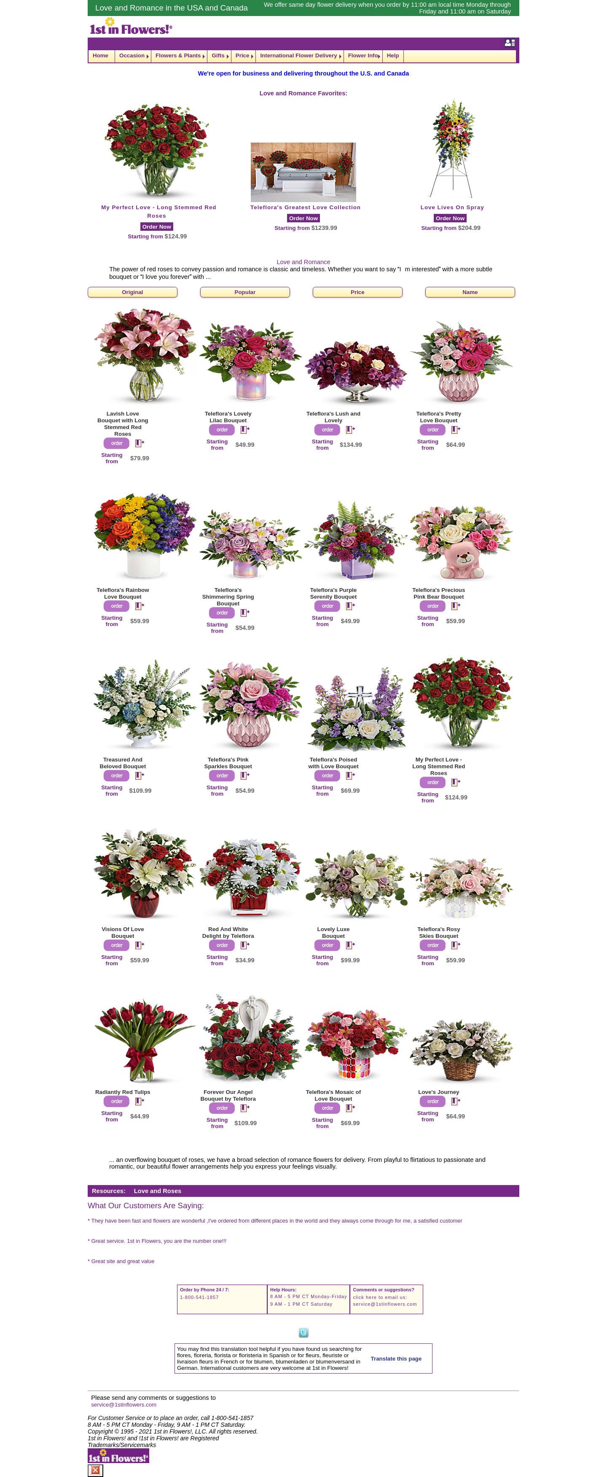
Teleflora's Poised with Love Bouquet (333, 763)
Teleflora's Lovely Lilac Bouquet (228, 417)
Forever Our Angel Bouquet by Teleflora (228, 1095)
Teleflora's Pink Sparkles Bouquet (228, 763)
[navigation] (303, 56)
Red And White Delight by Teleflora (228, 932)
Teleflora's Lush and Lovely (333, 417)
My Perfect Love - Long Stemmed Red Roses (438, 766)
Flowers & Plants (178, 55)
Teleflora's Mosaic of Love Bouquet (333, 1095)
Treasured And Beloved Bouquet (123, 763)
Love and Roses (157, 1191)
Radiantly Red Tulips (122, 1092)
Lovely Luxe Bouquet (333, 932)
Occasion (132, 55)
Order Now (156, 227)
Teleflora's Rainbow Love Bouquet (123, 593)
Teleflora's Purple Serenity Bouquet (333, 593)
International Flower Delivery (298, 55)
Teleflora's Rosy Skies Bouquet (438, 932)
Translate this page (396, 1358)
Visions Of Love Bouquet (123, 932)
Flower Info (363, 55)
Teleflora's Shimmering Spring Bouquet (228, 597)
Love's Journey (438, 1092)
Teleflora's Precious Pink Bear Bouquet (438, 593)
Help (393, 55)
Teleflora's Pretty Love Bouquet (439, 417)
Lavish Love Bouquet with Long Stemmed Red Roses (122, 423)
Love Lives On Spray (452, 207)
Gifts (218, 55)
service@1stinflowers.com (385, 1304)
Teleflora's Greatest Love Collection (305, 207)
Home (100, 55)
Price (243, 55)
